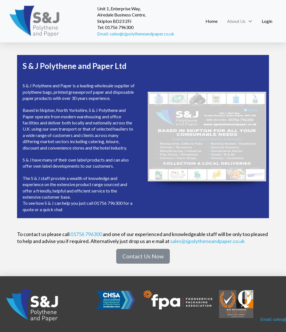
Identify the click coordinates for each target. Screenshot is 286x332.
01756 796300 (86, 234)
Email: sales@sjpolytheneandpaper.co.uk (135, 33)
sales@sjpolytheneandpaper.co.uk (207, 241)
